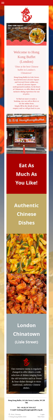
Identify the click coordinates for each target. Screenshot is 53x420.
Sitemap (18, 414)
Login (42, 414)
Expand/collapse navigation (26, 3)
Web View (41, 417)
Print (11, 414)
